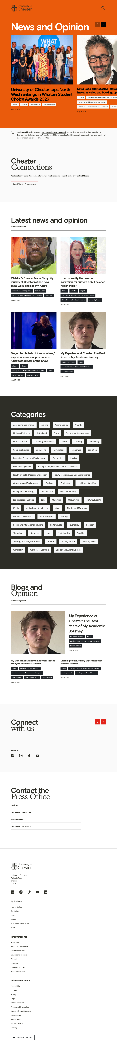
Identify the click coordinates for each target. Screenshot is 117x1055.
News (13, 915)
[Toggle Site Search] (103, 8)
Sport (48, 533)
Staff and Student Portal (20, 923)
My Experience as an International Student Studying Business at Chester (33, 662)
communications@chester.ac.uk (54, 132)
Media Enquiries (46, 819)
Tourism (50, 541)
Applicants (15, 942)
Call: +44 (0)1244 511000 (46, 826)
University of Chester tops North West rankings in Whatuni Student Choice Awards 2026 (41, 94)
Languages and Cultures (23, 499)
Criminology (59, 449)
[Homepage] (21, 8)
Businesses (15, 963)
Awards (15, 105)
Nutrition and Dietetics (23, 516)
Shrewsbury (18, 533)
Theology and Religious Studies (26, 541)
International (35, 105)
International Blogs (68, 491)
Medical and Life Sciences (37, 508)
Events (13, 919)
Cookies (14, 990)
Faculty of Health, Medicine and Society (92, 102)
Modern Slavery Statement (21, 1011)
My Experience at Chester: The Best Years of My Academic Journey (83, 355)
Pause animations (22, 1037)
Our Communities (18, 967)
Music (50, 370)
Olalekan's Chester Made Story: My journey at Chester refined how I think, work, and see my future (32, 282)
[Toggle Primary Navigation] (97, 8)
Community (94, 441)
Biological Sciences (68, 362)
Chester (24, 105)
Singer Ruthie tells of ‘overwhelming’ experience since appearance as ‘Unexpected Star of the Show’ (33, 357)
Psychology (74, 524)
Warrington (18, 549)
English (82, 291)
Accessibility (15, 986)
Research (90, 524)
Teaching (81, 533)
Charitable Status (17, 1003)
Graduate (49, 295)
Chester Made (40, 291)
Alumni (64, 291)
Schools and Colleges (19, 955)
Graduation (65, 483)
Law (43, 499)
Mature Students (93, 499)
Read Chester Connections (24, 184)
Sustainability (64, 533)
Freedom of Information (20, 1007)
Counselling (41, 449)
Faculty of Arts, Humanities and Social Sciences (78, 295)
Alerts (13, 927)
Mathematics (73, 499)
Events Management (22, 466)
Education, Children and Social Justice (29, 458)
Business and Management (21, 291)
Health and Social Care (87, 483)
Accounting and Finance (23, 424)
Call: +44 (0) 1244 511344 (46, 812)
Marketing (56, 499)
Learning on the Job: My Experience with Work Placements (81, 662)
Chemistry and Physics (44, 441)
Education (92, 449)
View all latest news (18, 226)
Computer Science (21, 449)
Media (16, 508)
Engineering (58, 458)
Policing (64, 516)
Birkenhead (42, 433)
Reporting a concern (19, 971)
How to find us (16, 907)
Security (14, 1028)
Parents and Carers (18, 950)
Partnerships (16, 1019)
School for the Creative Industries (73, 300)
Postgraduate (56, 524)
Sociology (35, 533)
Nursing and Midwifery (77, 508)
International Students (19, 946)
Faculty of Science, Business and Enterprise (93, 107)
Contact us (15, 911)
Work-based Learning (39, 549)
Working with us (17, 1023)
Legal (13, 998)
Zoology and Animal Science (68, 549)
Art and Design (61, 424)
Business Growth (20, 441)
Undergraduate (67, 371)
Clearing (78, 441)
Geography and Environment (25, 483)
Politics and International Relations (28, 524)
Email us (46, 805)
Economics (76, 449)
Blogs (81, 362)
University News (49, 105)
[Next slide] (103, 24)
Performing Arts (17, 375)
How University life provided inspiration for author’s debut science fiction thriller (83, 282)
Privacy (13, 994)
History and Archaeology (24, 491)
